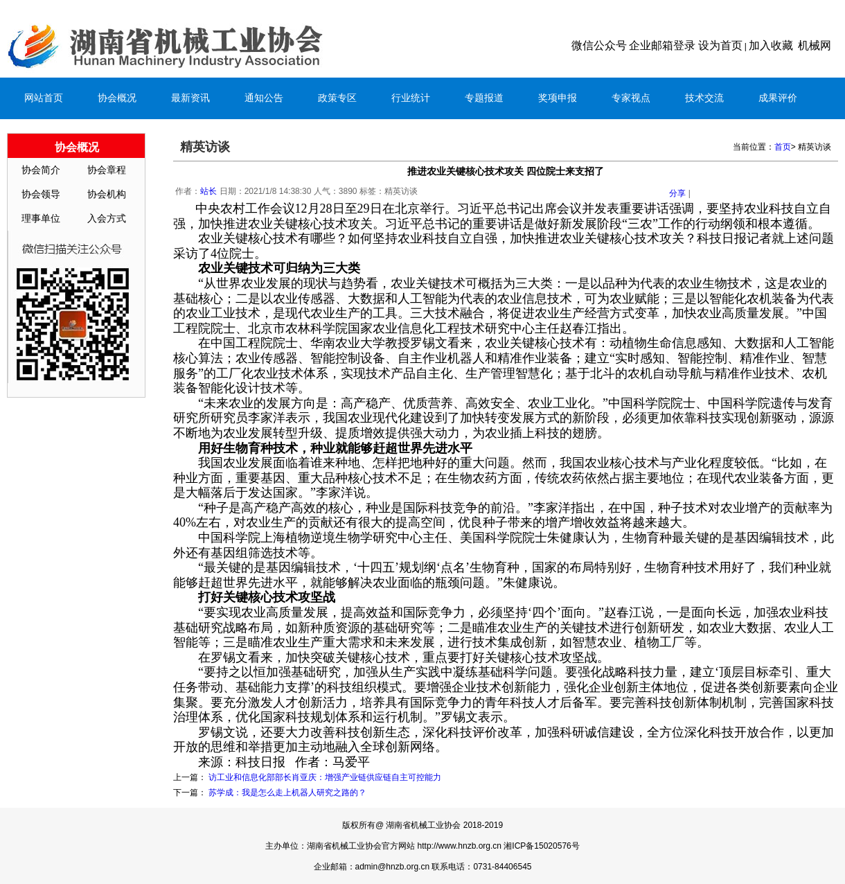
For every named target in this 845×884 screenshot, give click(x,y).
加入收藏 (771, 45)
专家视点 (631, 98)
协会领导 (40, 194)
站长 (208, 191)
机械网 (814, 45)
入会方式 (106, 218)
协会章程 (106, 170)
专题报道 (484, 98)
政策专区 (337, 98)
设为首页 (720, 45)
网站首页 (43, 98)
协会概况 (117, 98)
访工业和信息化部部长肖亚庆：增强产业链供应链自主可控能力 (324, 777)
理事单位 (40, 218)
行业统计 (410, 98)
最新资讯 (190, 98)
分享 (677, 193)
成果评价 (777, 98)
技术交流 (704, 98)
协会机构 (106, 194)
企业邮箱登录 (662, 45)
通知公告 (263, 98)
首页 (782, 147)
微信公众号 (599, 45)
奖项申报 (557, 98)
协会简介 (40, 170)
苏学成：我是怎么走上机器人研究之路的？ (287, 792)
